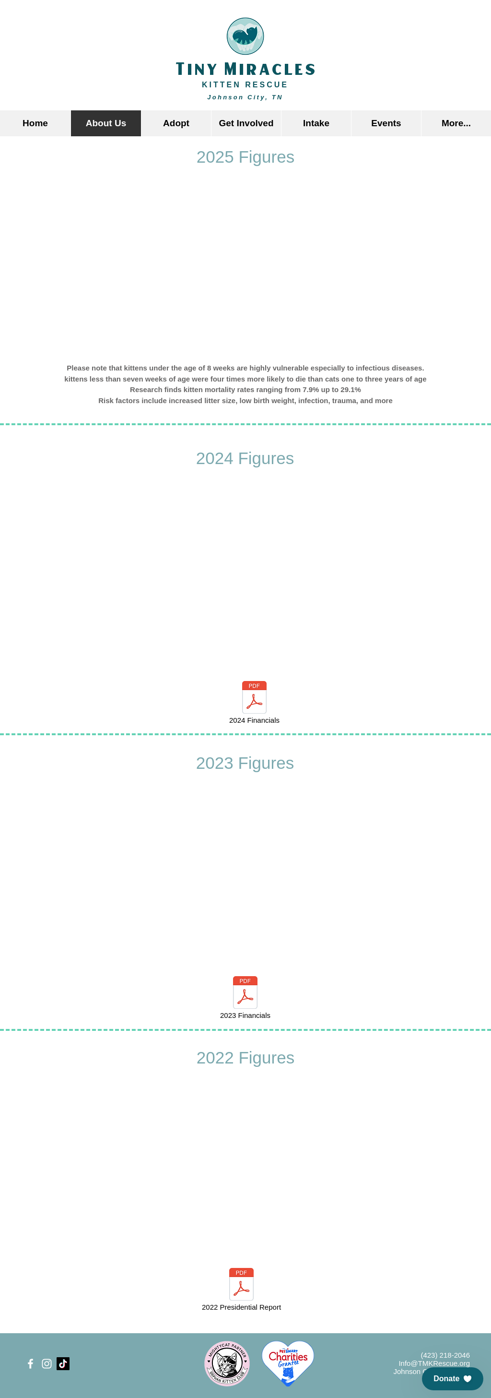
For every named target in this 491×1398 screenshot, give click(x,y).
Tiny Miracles (246, 70)
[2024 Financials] (254, 704)
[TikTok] (63, 1363)
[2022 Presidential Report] (241, 1290)
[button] (176, 123)
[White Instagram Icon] (46, 1363)
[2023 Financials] (245, 999)
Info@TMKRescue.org (434, 1363)
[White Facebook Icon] (30, 1363)
